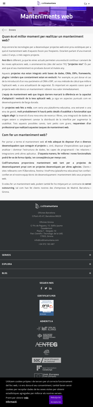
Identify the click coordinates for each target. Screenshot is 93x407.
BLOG (46, 273)
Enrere (9, 30)
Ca (87, 3)
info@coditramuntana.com (46, 240)
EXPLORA (46, 264)
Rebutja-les (56, 397)
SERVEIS (46, 255)
